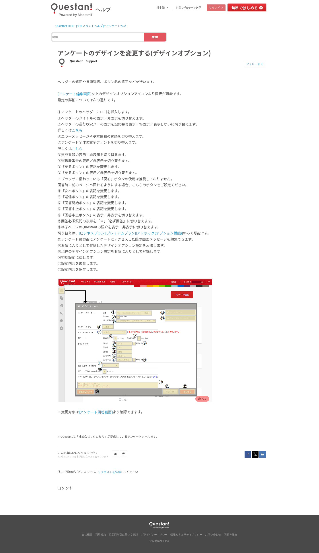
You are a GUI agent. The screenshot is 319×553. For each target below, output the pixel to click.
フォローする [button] (254, 64)
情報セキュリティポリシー (186, 534)
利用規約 (100, 534)
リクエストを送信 (109, 472)
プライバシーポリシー (154, 534)
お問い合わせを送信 (189, 7)
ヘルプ (103, 9)
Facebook (248, 454)
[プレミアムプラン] (121, 233)
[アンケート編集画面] (74, 94)
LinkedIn (262, 454)
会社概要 (87, 534)
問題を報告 (230, 534)
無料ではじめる (244, 8)
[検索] (98, 37)
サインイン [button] (216, 7)
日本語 (161, 7)
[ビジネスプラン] (92, 233)
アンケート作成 (116, 25)
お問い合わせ (213, 534)
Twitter (255, 454)
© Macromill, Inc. (159, 541)
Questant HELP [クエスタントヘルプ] (79, 25)
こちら (77, 130)
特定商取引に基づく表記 (123, 534)
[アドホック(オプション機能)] (159, 233)
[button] (115, 454)
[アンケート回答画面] (96, 412)
